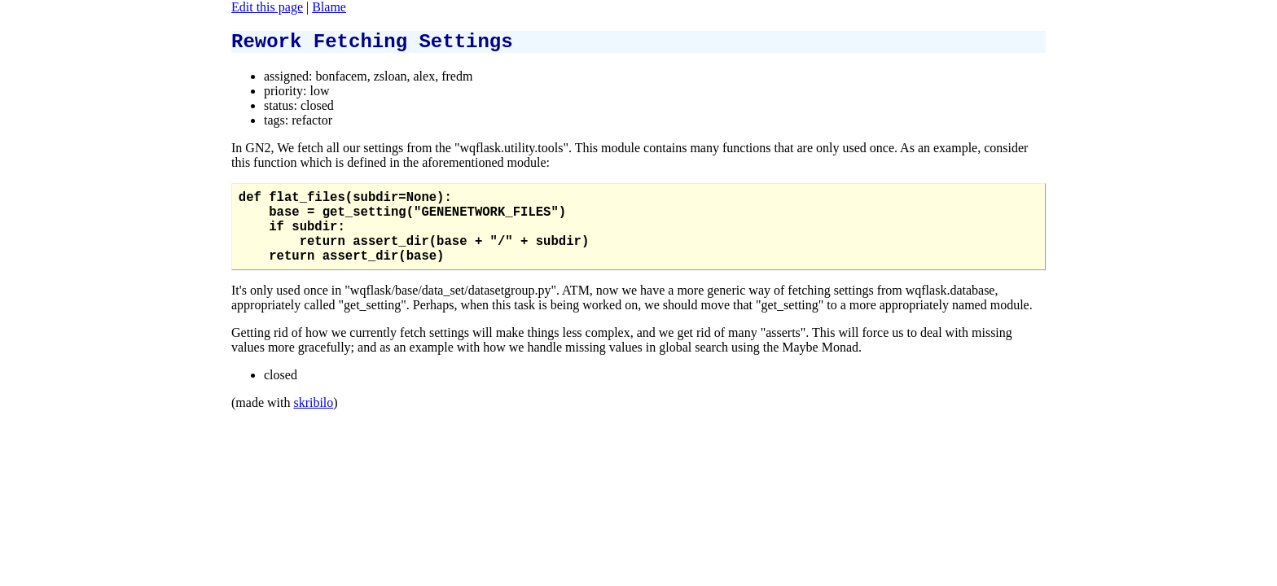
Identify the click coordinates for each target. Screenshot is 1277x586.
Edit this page (267, 7)
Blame (329, 7)
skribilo (313, 424)
